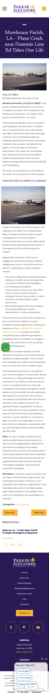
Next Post (39, 512)
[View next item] (19, 544)
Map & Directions (24, 651)
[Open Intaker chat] (18, 691)
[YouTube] (38, 627)
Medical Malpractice (24, 588)
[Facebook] (11, 627)
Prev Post (10, 512)
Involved (24, 604)
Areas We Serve (24, 593)
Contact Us (24, 613)
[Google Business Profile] (24, 627)
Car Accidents (22, 504)
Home (24, 572)
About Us (24, 577)
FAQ (24, 599)
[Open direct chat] (42, 659)
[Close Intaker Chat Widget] (46, 659)
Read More (7, 538)
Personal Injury (24, 583)
